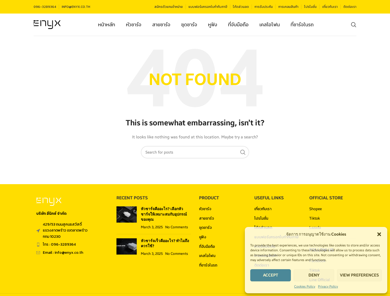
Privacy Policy (328, 286)
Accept (270, 275)
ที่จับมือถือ (207, 248)
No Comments (176, 229)
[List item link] (71, 246)
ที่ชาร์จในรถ (208, 267)
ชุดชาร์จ (205, 229)
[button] (379, 234)
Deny (314, 275)
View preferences (359, 275)
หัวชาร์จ (205, 211)
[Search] (353, 25)
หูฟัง (202, 239)
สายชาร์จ (206, 220)
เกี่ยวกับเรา (262, 211)
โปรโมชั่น (261, 220)
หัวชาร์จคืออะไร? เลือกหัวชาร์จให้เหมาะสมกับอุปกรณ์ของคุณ (164, 216)
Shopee (315, 211)
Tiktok (314, 220)
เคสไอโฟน (207, 257)
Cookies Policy (304, 286)
